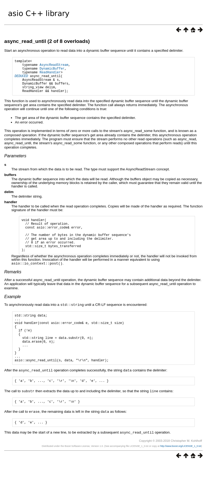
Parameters (15, 163)
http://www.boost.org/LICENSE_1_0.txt (180, 471)
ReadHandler (49, 75)
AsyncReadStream (53, 66)
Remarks (12, 286)
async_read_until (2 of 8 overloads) (47, 41)
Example (12, 310)
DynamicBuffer (51, 71)
